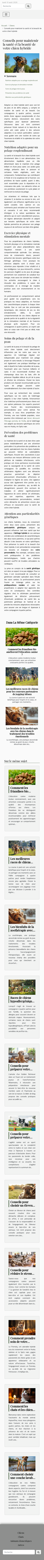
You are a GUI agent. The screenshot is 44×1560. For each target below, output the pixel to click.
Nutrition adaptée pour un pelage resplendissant (21, 80)
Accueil (4, 25)
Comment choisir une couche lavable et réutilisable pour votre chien (22, 1479)
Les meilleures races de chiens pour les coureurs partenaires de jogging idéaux (22, 691)
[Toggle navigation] (6, 14)
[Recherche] (13, 6)
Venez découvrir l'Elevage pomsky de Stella (22, 419)
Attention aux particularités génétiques (18, 97)
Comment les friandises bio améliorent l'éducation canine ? (22, 652)
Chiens (12, 25)
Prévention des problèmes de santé (17, 93)
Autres (21, 1545)
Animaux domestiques (21, 1541)
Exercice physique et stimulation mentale (19, 84)
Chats (21, 1537)
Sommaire (11, 76)
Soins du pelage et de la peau (15, 89)
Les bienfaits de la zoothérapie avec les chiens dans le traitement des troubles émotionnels (22, 732)
